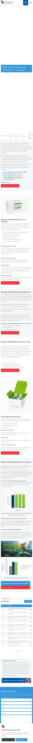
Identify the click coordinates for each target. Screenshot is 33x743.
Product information (5, 182)
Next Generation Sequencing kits (17, 136)
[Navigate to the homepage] (6, 3)
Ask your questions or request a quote (10, 332)
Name (3, 703)
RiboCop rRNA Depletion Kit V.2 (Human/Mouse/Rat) (15, 172)
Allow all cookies (20, 739)
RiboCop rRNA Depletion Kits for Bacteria (13, 174)
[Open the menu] (30, 2)
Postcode (4, 713)
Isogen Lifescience (1, 135)
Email (3, 706)
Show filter (28, 601)
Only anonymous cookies (8, 739)
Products (5, 135)
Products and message (7, 716)
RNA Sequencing (24, 135)
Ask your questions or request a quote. (10, 185)
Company (4, 700)
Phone (3, 710)
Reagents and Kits (11, 135)
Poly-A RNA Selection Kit (9, 179)
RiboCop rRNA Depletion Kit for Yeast (13, 175)
